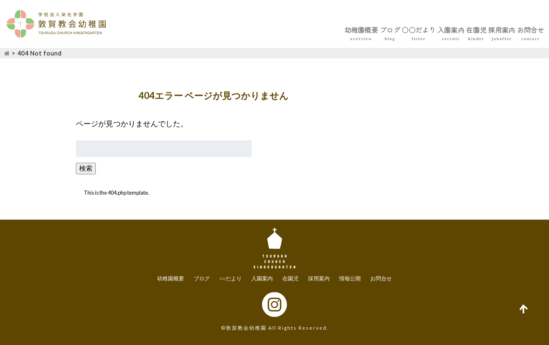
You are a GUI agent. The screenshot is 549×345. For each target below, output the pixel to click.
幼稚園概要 (246, 30)
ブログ (293, 30)
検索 (85, 168)
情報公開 (350, 278)
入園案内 (390, 30)
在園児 (432, 30)
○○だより (339, 30)
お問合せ (522, 30)
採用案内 (475, 30)
